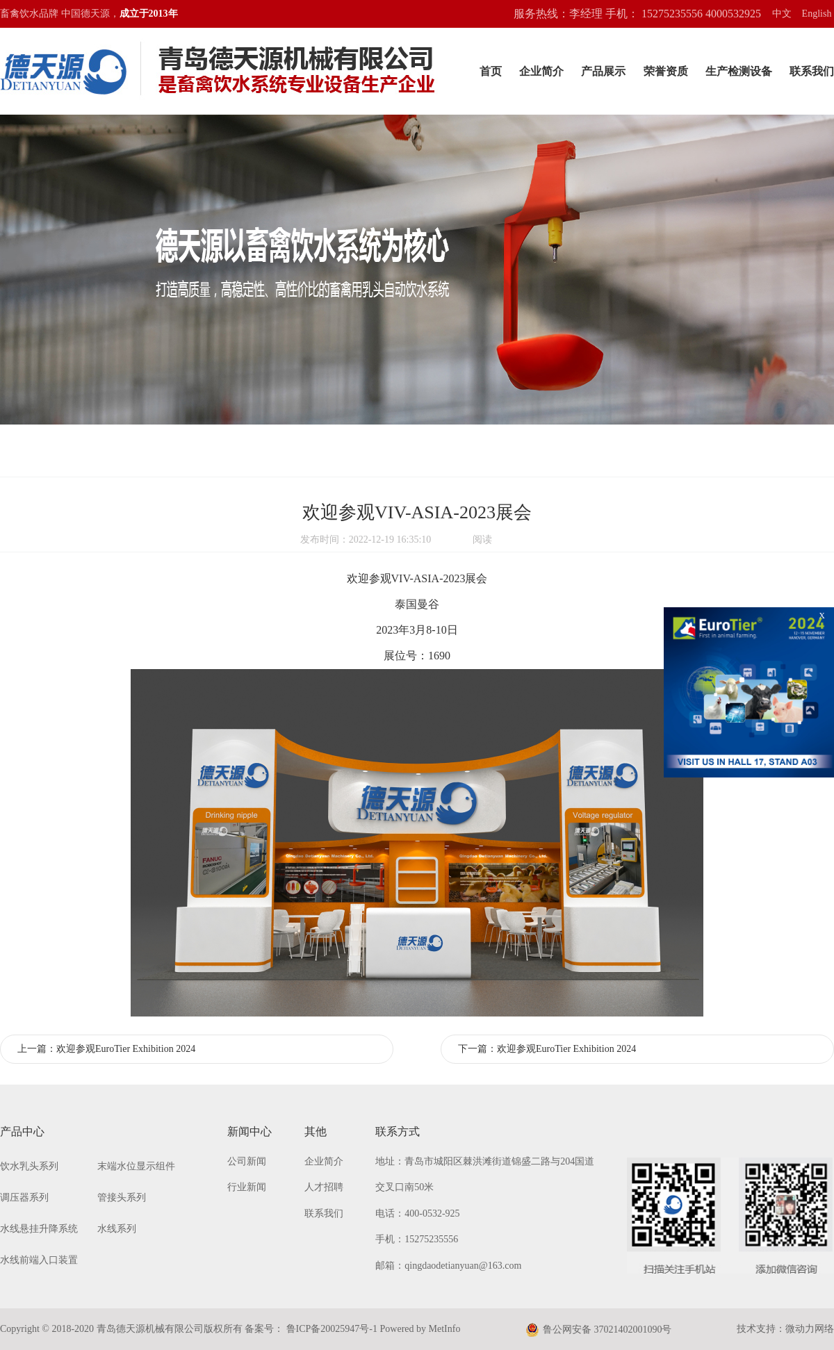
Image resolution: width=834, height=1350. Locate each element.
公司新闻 (246, 1161)
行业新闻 (246, 1187)
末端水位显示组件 (136, 1166)
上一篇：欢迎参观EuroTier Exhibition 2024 (106, 1049)
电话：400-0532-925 (417, 1213)
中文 (782, 13)
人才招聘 (323, 1187)
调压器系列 (24, 1197)
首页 (491, 71)
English (817, 13)
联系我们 (812, 71)
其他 (315, 1131)
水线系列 (116, 1229)
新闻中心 (249, 1131)
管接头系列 (121, 1197)
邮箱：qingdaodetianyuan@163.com (448, 1265)
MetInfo (445, 1329)
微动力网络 (809, 1329)
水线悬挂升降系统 (39, 1229)
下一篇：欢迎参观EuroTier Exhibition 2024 (547, 1049)
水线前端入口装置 (39, 1260)
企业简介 (541, 71)
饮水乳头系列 (29, 1166)
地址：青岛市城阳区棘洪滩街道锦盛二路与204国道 (484, 1161)
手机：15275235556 (416, 1239)
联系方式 (397, 1131)
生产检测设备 (738, 71)
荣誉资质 (666, 71)
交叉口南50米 (404, 1187)
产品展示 (603, 71)
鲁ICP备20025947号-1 (330, 1329)
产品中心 (22, 1131)
